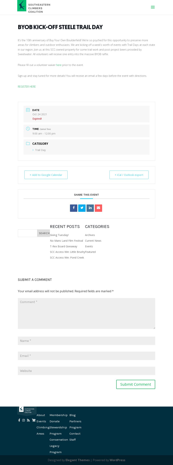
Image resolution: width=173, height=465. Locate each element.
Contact (74, 433)
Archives (90, 235)
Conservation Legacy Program (59, 446)
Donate (55, 421)
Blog (72, 415)
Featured (90, 252)
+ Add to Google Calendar (46, 175)
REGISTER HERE (27, 86)
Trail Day (39, 150)
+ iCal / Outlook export (129, 175)
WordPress (117, 460)
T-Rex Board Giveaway (63, 246)
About (41, 415)
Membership (59, 415)
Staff (72, 439)
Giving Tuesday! (59, 235)
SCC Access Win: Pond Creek (67, 257)
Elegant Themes (78, 460)
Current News (93, 240)
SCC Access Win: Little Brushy (67, 252)
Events (89, 246)
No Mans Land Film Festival (66, 240)
